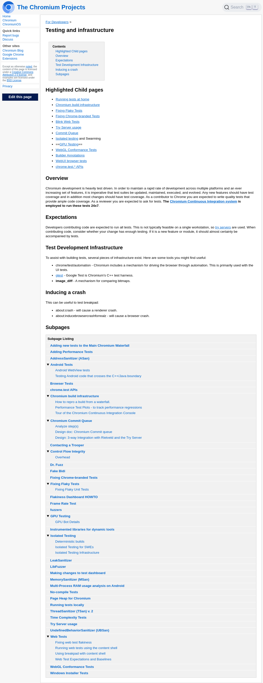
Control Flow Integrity (67, 451)
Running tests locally (67, 605)
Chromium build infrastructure (78, 105)
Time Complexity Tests (68, 617)
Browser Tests (61, 383)
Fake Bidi (57, 471)
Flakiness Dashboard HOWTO (74, 497)
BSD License (14, 80)
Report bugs (11, 35)
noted (29, 66)
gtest (59, 275)
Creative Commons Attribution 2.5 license (18, 73)
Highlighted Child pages (71, 51)
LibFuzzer (58, 567)
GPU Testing (69, 144)
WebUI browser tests (71, 161)
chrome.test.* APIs (69, 167)
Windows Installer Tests (69, 673)
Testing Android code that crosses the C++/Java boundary (98, 376)
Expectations (64, 60)
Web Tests (58, 636)
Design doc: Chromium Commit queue (83, 432)
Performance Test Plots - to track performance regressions (98, 407)
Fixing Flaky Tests (69, 110)
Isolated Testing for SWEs (74, 547)
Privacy (7, 86)
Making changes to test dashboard (77, 573)
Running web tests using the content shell (86, 648)
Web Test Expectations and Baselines (83, 659)
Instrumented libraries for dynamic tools (82, 529)
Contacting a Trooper (67, 445)
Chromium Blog (13, 50)
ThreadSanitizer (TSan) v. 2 (71, 611)
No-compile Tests (64, 592)
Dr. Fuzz (56, 465)
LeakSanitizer (61, 560)
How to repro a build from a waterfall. (82, 402)
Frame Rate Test (63, 503)
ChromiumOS (12, 24)
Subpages (62, 74)
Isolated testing (67, 138)
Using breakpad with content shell (80, 653)
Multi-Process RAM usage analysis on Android (87, 586)
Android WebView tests (72, 370)
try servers (223, 227)
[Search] (242, 7)
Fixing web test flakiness (73, 642)
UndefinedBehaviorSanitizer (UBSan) (79, 630)
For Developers (57, 22)
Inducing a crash (66, 69)
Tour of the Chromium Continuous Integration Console (95, 413)
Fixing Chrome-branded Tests (78, 116)
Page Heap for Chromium (70, 598)
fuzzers (56, 510)
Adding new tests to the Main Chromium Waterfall (89, 345)
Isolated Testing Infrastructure (77, 552)
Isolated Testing (63, 536)
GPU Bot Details (67, 522)
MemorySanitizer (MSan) (69, 579)
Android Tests (61, 365)
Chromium (9, 20)
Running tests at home (72, 99)
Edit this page (20, 97)
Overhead (62, 457)
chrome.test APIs (63, 390)
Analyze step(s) (66, 426)
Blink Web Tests (67, 122)
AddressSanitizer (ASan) (69, 358)
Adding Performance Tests (71, 352)
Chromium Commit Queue (71, 421)
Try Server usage (68, 127)
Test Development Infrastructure (76, 65)
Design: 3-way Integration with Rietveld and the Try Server (98, 437)
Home (7, 16)
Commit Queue (67, 133)
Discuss (8, 39)
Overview (61, 56)
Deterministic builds (69, 541)
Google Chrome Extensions (13, 56)
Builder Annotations (70, 155)
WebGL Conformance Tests (76, 150)
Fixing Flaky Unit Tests (72, 489)
